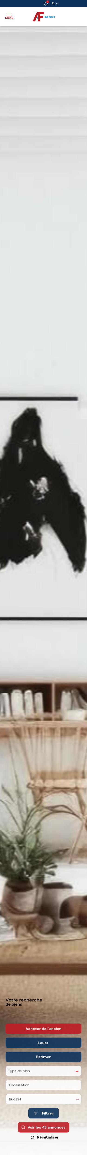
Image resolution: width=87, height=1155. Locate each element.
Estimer (43, 1065)
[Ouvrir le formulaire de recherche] (43, 1122)
